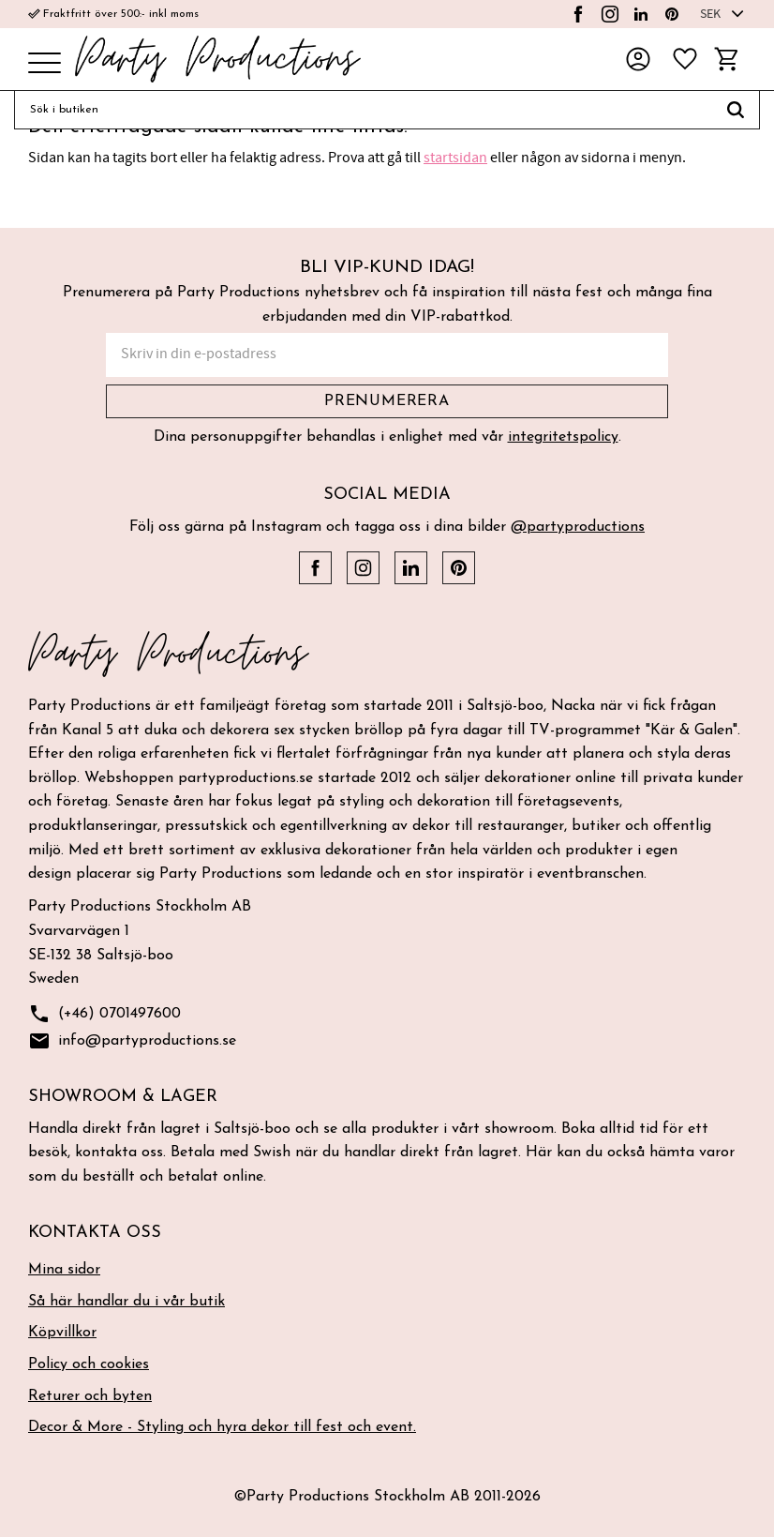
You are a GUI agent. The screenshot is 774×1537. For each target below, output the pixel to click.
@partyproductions (578, 527)
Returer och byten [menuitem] (90, 1396)
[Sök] (736, 109)
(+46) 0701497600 (104, 1014)
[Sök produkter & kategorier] (363, 109)
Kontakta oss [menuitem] (94, 1233)
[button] (44, 64)
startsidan (455, 157)
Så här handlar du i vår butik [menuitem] (126, 1301)
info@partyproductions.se (132, 1041)
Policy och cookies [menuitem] (88, 1364)
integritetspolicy (563, 437)
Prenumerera (387, 401)
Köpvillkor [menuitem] (62, 1332)
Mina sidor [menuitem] (64, 1269)
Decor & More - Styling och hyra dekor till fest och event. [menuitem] (222, 1427)
